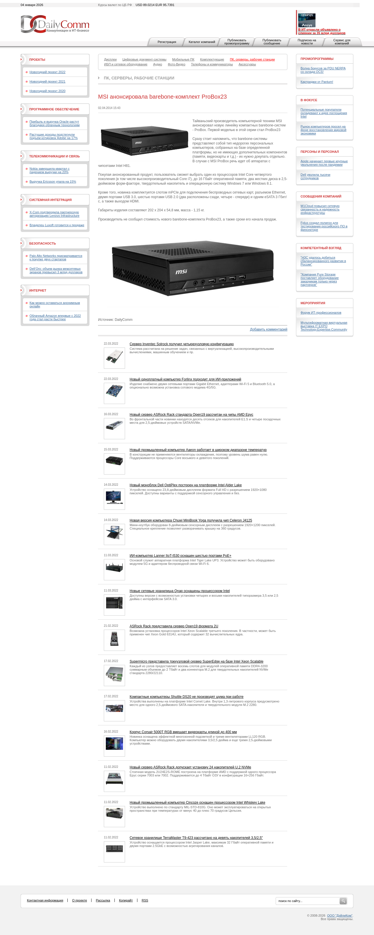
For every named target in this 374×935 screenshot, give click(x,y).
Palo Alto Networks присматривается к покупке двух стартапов (56, 257)
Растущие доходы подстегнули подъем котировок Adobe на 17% (54, 136)
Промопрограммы (317, 58)
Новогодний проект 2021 (47, 81)
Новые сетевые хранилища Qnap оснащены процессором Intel (180, 591)
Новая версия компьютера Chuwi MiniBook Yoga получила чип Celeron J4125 (191, 520)
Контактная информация (45, 900)
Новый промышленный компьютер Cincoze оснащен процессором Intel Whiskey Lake (197, 803)
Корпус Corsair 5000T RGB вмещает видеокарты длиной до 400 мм (183, 732)
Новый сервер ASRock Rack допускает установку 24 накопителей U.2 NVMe (190, 767)
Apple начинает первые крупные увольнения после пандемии (324, 162)
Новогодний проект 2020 (47, 91)
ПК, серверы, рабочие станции (139, 78)
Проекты (37, 59)
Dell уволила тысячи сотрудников (315, 176)
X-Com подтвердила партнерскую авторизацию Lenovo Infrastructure (54, 213)
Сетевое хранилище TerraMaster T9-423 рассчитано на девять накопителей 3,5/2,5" (196, 838)
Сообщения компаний (321, 196)
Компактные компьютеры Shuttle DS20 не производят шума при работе (187, 697)
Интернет (37, 290)
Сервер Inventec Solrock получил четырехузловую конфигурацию (182, 344)
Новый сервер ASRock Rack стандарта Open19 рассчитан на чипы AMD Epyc (191, 415)
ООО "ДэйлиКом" (339, 915)
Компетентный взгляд (321, 248)
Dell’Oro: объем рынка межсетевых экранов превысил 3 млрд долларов (56, 270)
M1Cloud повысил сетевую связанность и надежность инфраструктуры (320, 209)
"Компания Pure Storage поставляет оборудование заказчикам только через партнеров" (320, 279)
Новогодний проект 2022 (47, 72)
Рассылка (103, 900)
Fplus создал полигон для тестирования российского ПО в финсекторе (324, 226)
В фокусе (309, 100)
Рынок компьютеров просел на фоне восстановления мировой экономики (323, 130)
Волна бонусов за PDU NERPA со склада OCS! (323, 70)
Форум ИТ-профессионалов (321, 312)
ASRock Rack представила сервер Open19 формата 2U (174, 626)
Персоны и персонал (320, 151)
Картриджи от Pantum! (317, 81)
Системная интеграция (50, 200)
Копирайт (126, 900)
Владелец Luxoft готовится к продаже (57, 225)
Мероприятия (313, 303)
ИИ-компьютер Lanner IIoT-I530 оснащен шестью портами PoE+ (180, 556)
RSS (145, 900)
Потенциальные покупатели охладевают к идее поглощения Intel (324, 113)
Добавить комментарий (268, 329)
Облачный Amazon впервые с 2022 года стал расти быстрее (55, 317)
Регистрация (167, 42)
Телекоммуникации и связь (54, 156)
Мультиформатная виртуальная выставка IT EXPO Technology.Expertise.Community (324, 326)
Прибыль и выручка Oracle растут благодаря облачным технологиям (55, 123)
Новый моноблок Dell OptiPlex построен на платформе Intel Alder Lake (186, 485)
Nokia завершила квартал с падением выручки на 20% (49, 170)
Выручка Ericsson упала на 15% (53, 181)
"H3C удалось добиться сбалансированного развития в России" (323, 261)
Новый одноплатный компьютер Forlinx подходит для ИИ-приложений (185, 379)
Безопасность (42, 243)
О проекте (79, 900)
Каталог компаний (202, 42)
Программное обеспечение (54, 109)
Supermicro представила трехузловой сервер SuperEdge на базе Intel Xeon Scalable (196, 661)
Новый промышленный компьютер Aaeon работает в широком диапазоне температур (198, 450)
